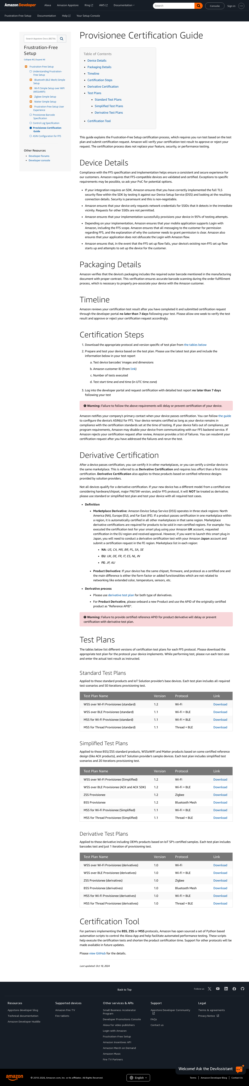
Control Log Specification (46, 123)
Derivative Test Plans (109, 112)
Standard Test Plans (108, 99)
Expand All (40, 59)
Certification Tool (99, 121)
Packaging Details (99, 67)
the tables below (195, 345)
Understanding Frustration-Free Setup (47, 73)
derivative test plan (121, 595)
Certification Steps (99, 80)
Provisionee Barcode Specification (44, 116)
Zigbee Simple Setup (44, 96)
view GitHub (97, 953)
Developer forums (39, 155)
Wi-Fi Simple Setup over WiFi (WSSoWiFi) (49, 90)
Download (220, 704)
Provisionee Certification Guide (47, 129)
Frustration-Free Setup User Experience (49, 108)
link (133, 369)
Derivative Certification (102, 86)
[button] (61, 38)
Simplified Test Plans (109, 106)
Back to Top (124, 989)
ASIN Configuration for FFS (47, 136)
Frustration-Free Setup (41, 66)
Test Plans (94, 93)
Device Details (96, 60)
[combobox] (40, 38)
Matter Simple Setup (44, 101)
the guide (224, 416)
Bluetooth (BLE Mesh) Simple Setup (49, 81)
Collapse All (29, 59)
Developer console (39, 160)
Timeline (93, 73)
